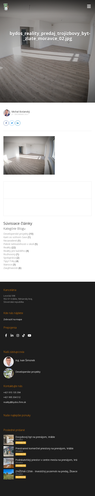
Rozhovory (9, 254)
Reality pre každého (14, 250)
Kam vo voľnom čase (15, 237)
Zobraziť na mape (12, 319)
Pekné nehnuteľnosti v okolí (18, 244)
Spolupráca (9, 257)
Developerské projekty (15, 233)
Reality (7, 247)
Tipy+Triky (9, 261)
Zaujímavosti (10, 268)
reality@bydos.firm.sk (14, 402)
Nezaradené (10, 240)
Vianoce (7, 264)
